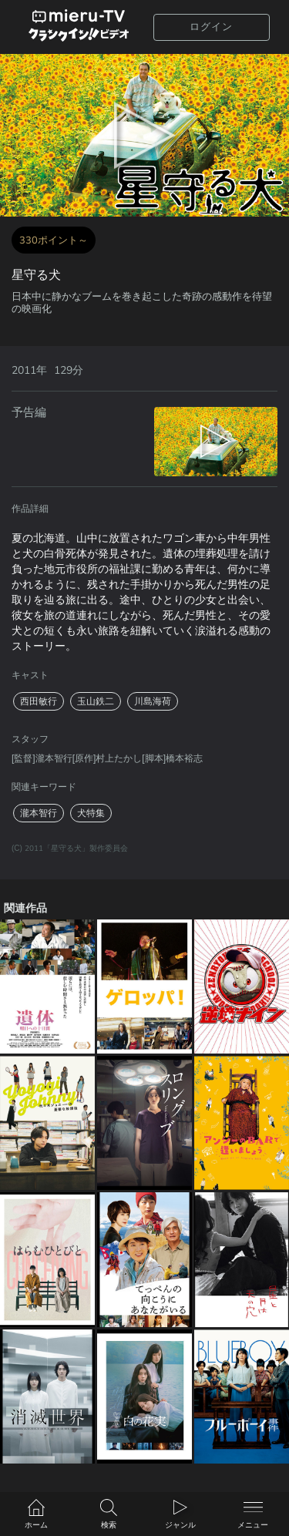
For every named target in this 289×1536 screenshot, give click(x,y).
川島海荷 (152, 701)
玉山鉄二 (95, 701)
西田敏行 (38, 701)
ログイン (211, 26)
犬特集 (91, 813)
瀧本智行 (38, 813)
